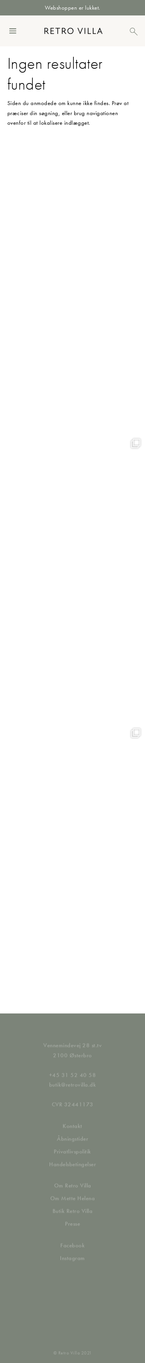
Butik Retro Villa (73, 1205)
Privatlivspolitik (72, 1145)
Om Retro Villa (72, 1179)
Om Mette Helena (72, 1192)
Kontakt (72, 1120)
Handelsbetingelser (72, 1158)
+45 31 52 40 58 (72, 1069)
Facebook (72, 1239)
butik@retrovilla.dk (72, 1078)
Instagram (72, 1252)
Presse (72, 1218)
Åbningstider (72, 1132)
